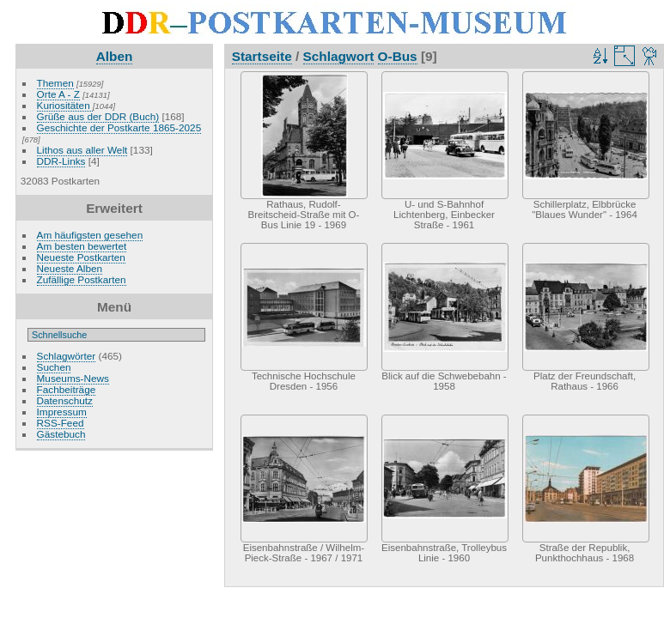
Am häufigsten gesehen (90, 234)
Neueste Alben (70, 268)
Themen (55, 82)
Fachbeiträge (66, 389)
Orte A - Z (58, 94)
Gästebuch (61, 433)
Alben (114, 56)
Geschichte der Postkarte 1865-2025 (119, 127)
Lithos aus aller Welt (82, 149)
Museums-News (73, 378)
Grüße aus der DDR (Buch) (98, 116)
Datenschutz (65, 400)
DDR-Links (61, 161)
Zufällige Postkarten (81, 279)
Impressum (62, 411)
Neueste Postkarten (81, 257)
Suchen (54, 367)
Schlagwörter (66, 355)
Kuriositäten (65, 105)
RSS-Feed (60, 422)
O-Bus (397, 56)
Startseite (262, 56)
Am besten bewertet (82, 245)
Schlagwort (339, 56)
